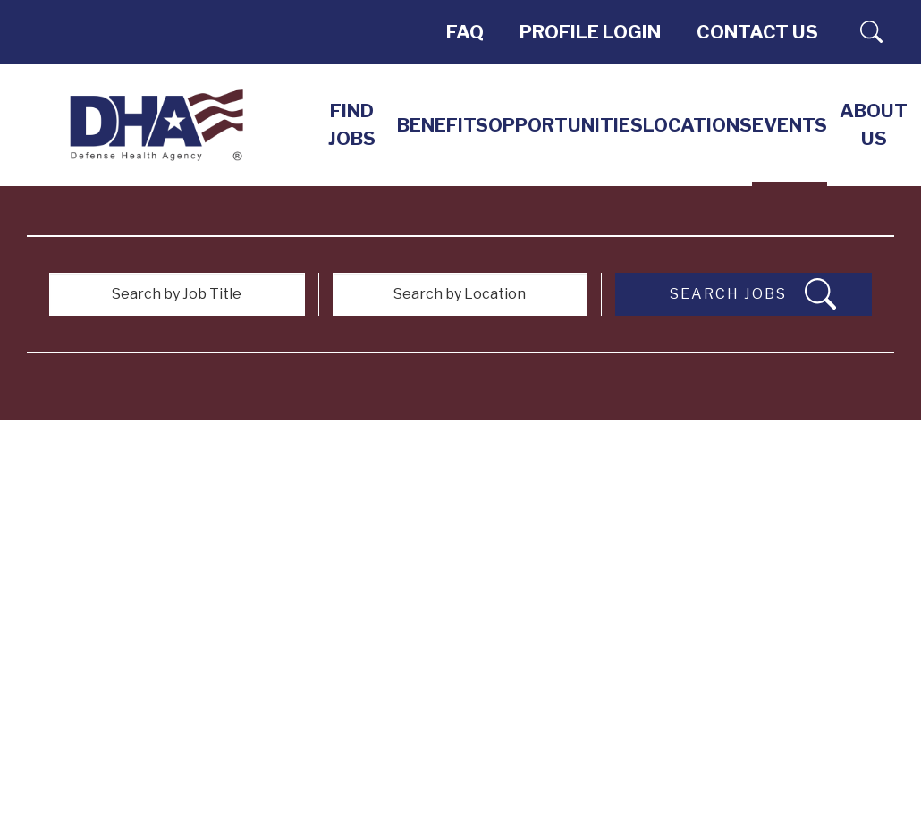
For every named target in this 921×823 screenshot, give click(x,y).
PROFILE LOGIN (590, 32)
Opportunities (565, 125)
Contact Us (757, 32)
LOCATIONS (697, 125)
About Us (874, 124)
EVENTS (789, 125)
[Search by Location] (460, 294)
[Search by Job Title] (177, 294)
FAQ (465, 32)
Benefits (442, 125)
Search (872, 32)
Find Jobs (352, 124)
